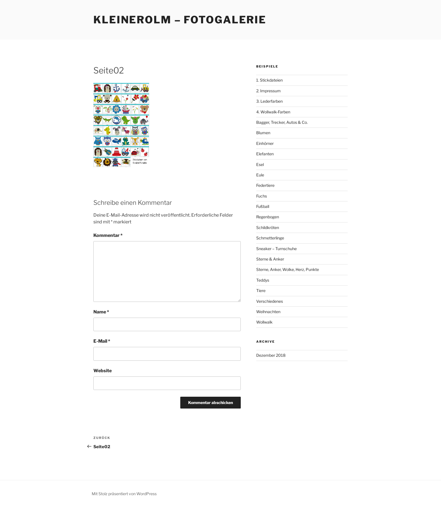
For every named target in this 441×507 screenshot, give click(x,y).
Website (102, 370)
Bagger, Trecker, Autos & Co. (282, 122)
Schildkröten (267, 227)
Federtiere (265, 185)
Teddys (262, 280)
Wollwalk (264, 322)
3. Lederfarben (269, 101)
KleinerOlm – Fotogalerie (179, 20)
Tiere (261, 290)
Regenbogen (267, 216)
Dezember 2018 (270, 355)
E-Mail (101, 341)
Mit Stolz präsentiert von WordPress (124, 493)
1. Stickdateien (269, 80)
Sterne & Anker (270, 259)
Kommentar (108, 235)
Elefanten (265, 153)
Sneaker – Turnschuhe (276, 248)
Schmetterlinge (270, 237)
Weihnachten (268, 311)
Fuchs (261, 196)
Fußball (262, 206)
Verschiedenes (269, 301)
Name (101, 312)
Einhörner (265, 143)
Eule (260, 174)
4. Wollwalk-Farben (273, 111)
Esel (260, 164)
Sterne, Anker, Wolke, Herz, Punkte (287, 269)
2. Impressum (268, 90)
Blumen (263, 132)
